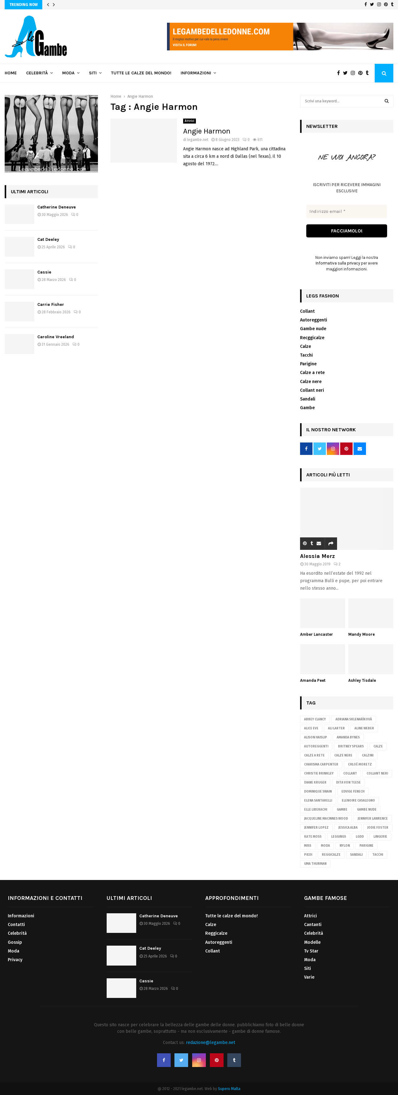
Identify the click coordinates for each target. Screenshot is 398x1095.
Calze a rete (312, 372)
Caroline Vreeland (55, 336)
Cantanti (313, 924)
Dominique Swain (318, 791)
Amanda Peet (313, 680)
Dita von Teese (348, 782)
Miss (307, 846)
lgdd (360, 837)
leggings (338, 837)
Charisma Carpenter (321, 764)
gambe (342, 810)
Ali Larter (336, 728)
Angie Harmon (206, 131)
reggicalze (331, 855)
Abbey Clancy (315, 719)
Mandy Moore (361, 634)
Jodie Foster (377, 828)
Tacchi (306, 355)
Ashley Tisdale (362, 680)
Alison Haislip (315, 737)
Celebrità (37, 73)
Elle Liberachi (315, 810)
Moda (68, 73)
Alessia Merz (317, 556)
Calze (305, 346)
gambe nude (367, 810)
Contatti (16, 924)
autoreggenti (316, 746)
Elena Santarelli (318, 801)
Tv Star (311, 951)
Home (11, 73)
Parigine (308, 364)
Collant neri (312, 390)
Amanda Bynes (348, 737)
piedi (308, 855)
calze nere (343, 755)
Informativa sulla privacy (338, 263)
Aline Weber (364, 728)
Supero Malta (229, 1089)
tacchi (377, 855)
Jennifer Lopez (316, 828)
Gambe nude (313, 329)
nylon (345, 846)
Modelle (312, 942)
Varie (309, 977)
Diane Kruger (315, 782)
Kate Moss (313, 837)
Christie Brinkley (319, 773)
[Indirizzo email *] (346, 211)
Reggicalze (216, 933)
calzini (367, 755)
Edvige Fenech (352, 791)
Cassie (44, 272)
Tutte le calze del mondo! (141, 73)
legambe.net (197, 140)
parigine (366, 846)
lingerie (380, 837)
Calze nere (311, 381)
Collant (307, 311)
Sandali (307, 399)
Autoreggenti (313, 320)
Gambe (307, 407)
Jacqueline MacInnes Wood (326, 819)
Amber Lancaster (316, 634)
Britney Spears (351, 746)
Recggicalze (312, 337)
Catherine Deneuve (56, 207)
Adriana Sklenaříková (354, 719)
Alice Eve (311, 728)
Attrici (189, 121)
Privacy (15, 959)
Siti (93, 73)
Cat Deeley (48, 239)
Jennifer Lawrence (373, 819)
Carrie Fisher (50, 304)
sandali (356, 855)
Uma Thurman (315, 864)
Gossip (15, 942)
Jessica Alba (348, 828)
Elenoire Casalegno (358, 801)
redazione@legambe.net (210, 1042)
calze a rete (314, 755)
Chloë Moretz (360, 764)
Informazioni (196, 73)
